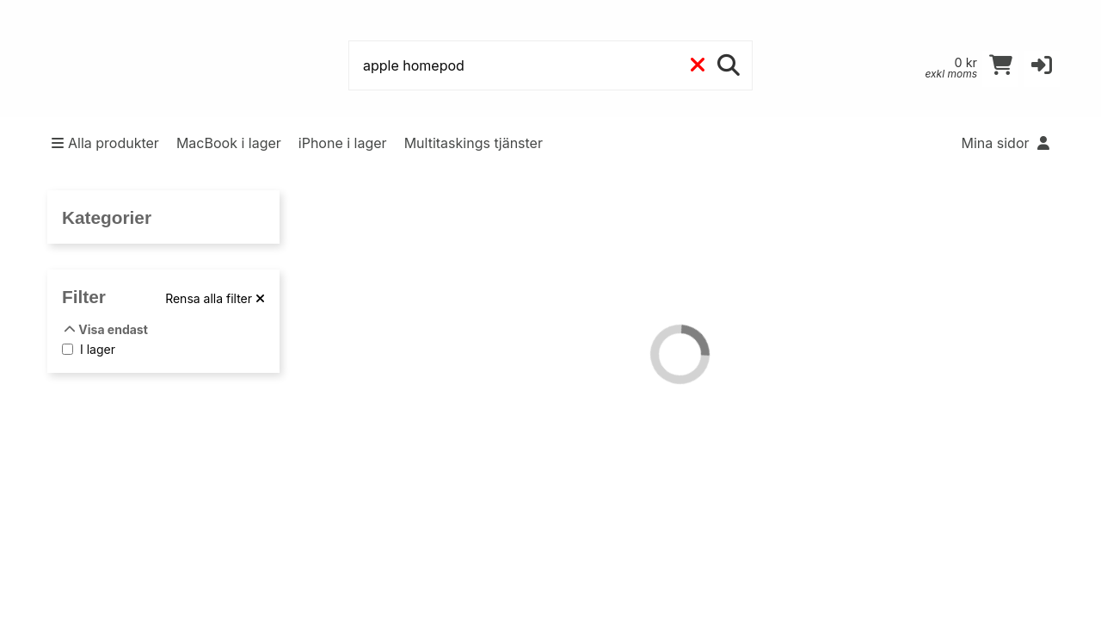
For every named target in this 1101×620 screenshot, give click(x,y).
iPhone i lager (342, 143)
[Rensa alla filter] (215, 299)
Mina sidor (1006, 143)
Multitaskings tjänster (473, 143)
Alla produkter (105, 143)
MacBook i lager (228, 143)
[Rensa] (697, 65)
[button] (1042, 69)
